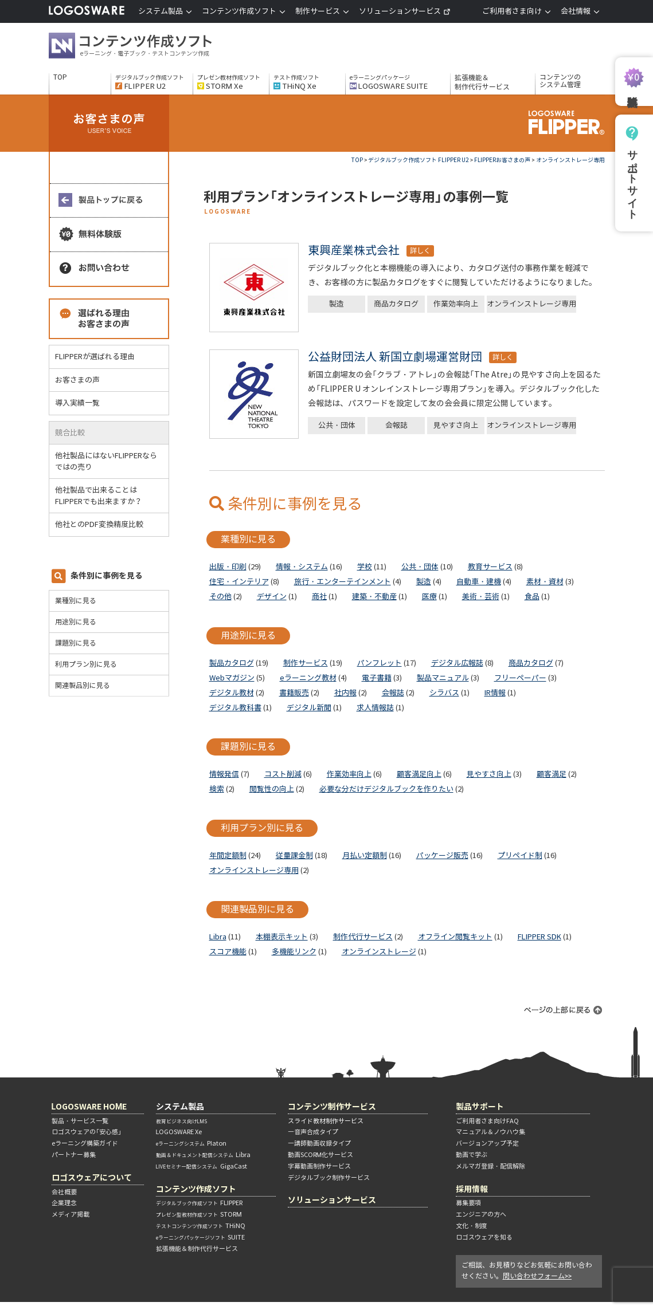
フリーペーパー (520, 678)
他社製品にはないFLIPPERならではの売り (106, 461)
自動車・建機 (478, 581)
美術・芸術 (480, 596)
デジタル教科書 (235, 707)
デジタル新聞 (309, 707)
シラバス (444, 693)
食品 (532, 596)
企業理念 (64, 1203)
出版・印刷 (228, 566)
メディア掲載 (70, 1214)
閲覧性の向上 (271, 789)
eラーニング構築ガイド (85, 1143)
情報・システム (302, 566)
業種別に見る (75, 600)
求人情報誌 (375, 707)
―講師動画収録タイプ (319, 1143)
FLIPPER (199, 1203)
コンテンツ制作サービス (332, 1106)
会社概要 (64, 1192)
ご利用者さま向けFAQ (487, 1121)
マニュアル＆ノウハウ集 (490, 1132)
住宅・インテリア (239, 581)
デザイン (272, 596)
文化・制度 (471, 1226)
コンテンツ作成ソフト (149, 47)
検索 (216, 789)
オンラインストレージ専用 (531, 304)
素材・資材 (545, 581)
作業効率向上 (455, 304)
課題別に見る (75, 643)
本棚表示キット (282, 937)
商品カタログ (396, 304)
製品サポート (480, 1106)
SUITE (200, 1237)
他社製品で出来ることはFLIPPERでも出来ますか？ (103, 496)
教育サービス (490, 566)
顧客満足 (551, 774)
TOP (60, 77)
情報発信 (224, 774)
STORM (199, 1214)
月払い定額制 (364, 855)
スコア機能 (228, 951)
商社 (319, 596)
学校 (364, 566)
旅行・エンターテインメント (342, 581)
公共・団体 (336, 425)
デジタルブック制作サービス (329, 1178)
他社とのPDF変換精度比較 (104, 524)
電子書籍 (377, 678)
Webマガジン (232, 678)
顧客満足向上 (419, 774)
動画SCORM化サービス (321, 1155)
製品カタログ (231, 663)
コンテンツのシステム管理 (560, 81)
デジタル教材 (231, 693)
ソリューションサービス (405, 11)
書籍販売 (294, 693)
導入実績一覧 (77, 403)
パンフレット (379, 663)
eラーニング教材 (308, 678)
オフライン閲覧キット (455, 937)
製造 (336, 304)
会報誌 (396, 425)
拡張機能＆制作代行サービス (482, 82)
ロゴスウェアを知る (484, 1237)
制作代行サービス (363, 937)
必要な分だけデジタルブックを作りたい (386, 789)
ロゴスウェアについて (92, 1177)
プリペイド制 (520, 855)
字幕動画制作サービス (319, 1166)
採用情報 (472, 1189)
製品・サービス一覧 (80, 1121)
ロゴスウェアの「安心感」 (87, 1132)
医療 (429, 596)
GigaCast (201, 1166)
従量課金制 (294, 855)
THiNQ (200, 1226)
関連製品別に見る (82, 685)
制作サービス (305, 663)
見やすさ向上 (455, 425)
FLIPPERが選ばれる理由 (95, 356)
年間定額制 (228, 855)
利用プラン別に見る (86, 664)
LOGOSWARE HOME (89, 1106)
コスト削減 (283, 774)
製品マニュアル (443, 678)
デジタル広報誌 (457, 663)
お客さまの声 (77, 380)
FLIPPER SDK (539, 937)
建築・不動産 (374, 596)
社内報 (345, 693)
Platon (191, 1143)
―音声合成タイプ (313, 1132)
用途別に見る (75, 621)
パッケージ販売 (442, 855)
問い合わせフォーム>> (537, 1276)
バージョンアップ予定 (487, 1143)
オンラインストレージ (379, 951)
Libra (217, 937)
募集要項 (468, 1203)
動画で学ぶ (471, 1155)
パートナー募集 (74, 1155)
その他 (220, 596)
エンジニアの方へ (481, 1214)
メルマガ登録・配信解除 (490, 1166)
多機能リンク (294, 951)
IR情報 (495, 693)
